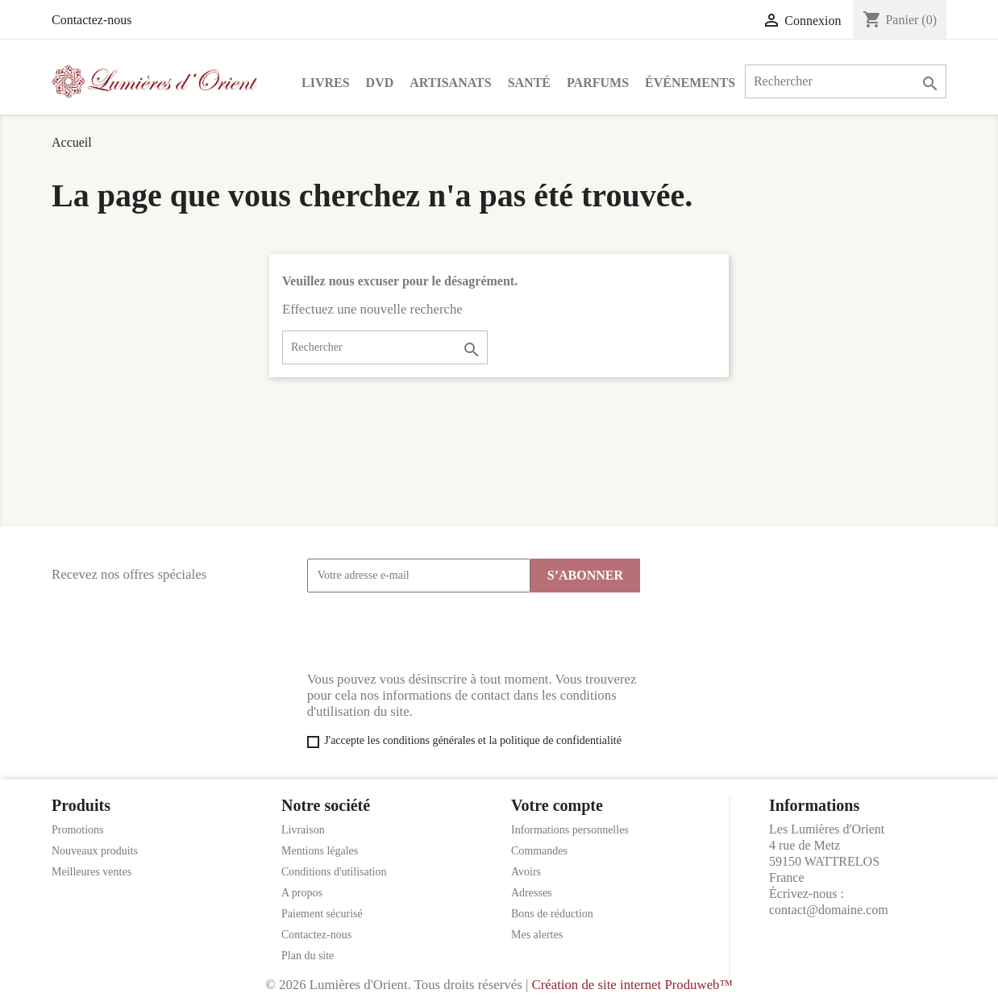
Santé (529, 82)
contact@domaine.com (828, 910)
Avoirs (526, 872)
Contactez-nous (92, 20)
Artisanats (450, 82)
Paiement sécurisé (322, 914)
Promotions (78, 830)
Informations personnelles (570, 830)
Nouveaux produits (95, 851)
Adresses (531, 893)
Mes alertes (537, 935)
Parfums (598, 82)
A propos (301, 893)
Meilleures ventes (91, 872)
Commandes (539, 851)
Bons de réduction (552, 914)
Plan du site (307, 956)
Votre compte (557, 805)
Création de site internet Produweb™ (631, 984)
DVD (380, 82)
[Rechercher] (845, 81)
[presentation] (429, 632)
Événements (690, 82)
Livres (325, 82)
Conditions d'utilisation (333, 872)
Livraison (303, 830)
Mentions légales (319, 851)
